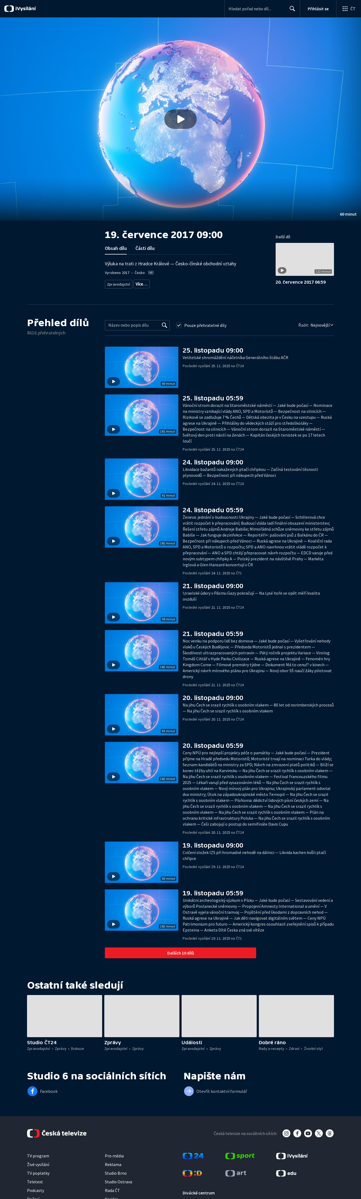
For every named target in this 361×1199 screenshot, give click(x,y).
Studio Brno (116, 1173)
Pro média (114, 1155)
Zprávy (140, 283)
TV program (38, 1155)
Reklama (113, 1164)
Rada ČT (112, 1190)
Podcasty (35, 1190)
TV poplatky (38, 1173)
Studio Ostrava (118, 1181)
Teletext (35, 1181)
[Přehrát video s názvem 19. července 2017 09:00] (180, 119)
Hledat (291, 10)
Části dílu (145, 248)
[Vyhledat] (165, 325)
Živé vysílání (38, 1164)
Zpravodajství (118, 283)
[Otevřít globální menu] (348, 8)
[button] (180, 119)
